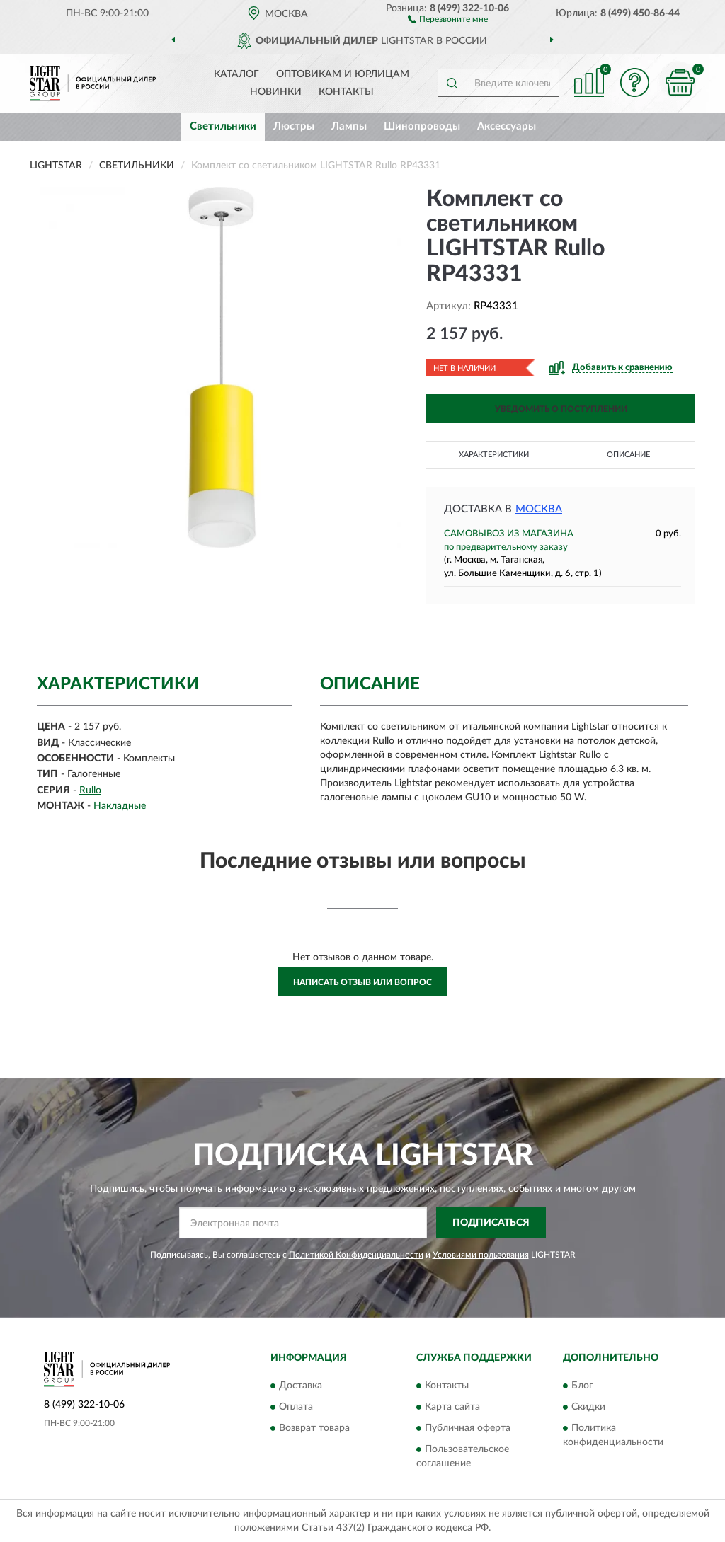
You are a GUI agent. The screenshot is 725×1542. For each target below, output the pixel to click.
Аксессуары (506, 126)
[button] (448, 18)
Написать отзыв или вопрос (362, 982)
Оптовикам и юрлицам (342, 74)
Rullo (90, 790)
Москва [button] (538, 509)
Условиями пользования (481, 1254)
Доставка (300, 1386)
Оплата (296, 1407)
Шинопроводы (422, 126)
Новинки (276, 92)
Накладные (119, 806)
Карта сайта (452, 1407)
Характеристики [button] (494, 455)
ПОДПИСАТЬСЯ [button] (491, 1223)
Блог (582, 1386)
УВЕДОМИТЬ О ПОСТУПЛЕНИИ (561, 409)
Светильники (223, 126)
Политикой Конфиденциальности (356, 1254)
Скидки (588, 1407)
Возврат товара (314, 1428)
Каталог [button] (236, 74)
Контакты (346, 92)
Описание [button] (628, 455)
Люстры (293, 126)
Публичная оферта (467, 1428)
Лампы (349, 126)
